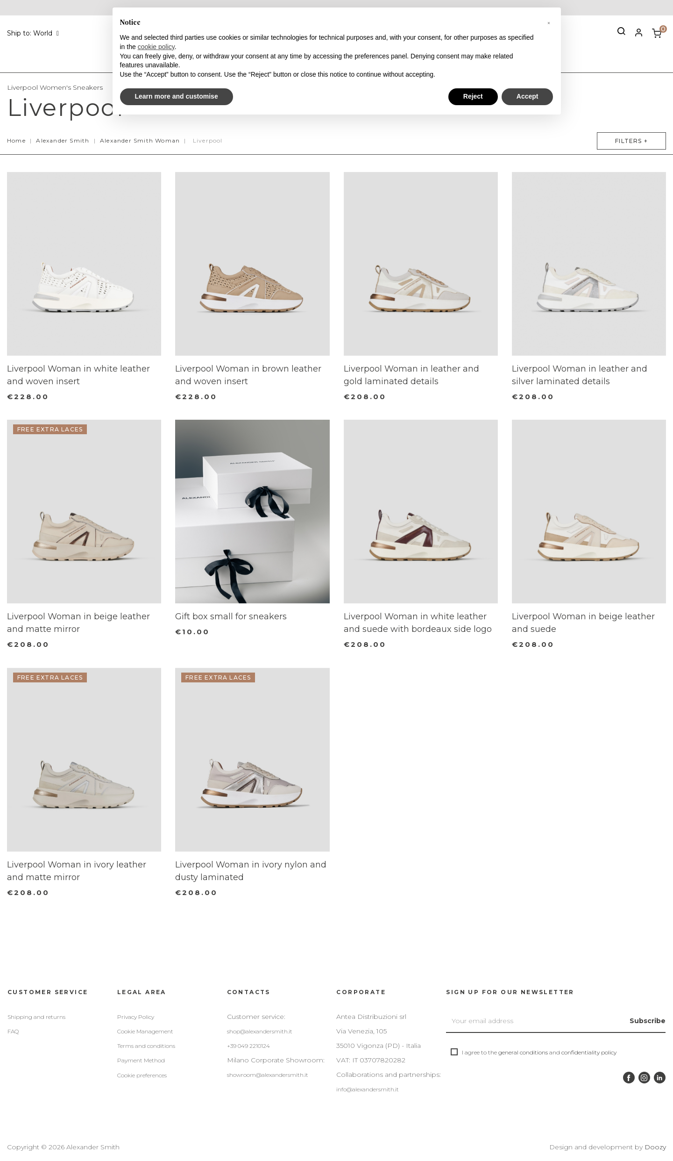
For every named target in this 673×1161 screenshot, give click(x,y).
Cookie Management (145, 1031)
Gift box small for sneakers (231, 616)
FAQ (13, 1031)
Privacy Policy (135, 1016)
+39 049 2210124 (248, 1045)
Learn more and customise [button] (176, 96)
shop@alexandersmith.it (259, 1031)
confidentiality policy (588, 1052)
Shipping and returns (36, 1016)
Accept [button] (527, 96)
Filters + (628, 140)
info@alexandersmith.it (367, 1089)
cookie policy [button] (156, 46)
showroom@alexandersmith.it (267, 1074)
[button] (548, 22)
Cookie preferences (142, 1075)
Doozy (655, 1147)
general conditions (523, 1052)
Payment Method (141, 1060)
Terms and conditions (146, 1045)
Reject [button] (473, 96)
